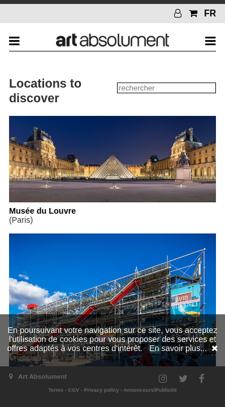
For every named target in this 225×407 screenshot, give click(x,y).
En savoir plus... (178, 348)
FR (210, 13)
